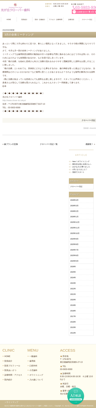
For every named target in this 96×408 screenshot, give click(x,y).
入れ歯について (36, 380)
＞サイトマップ (11, 402)
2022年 (73, 289)
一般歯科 (33, 356)
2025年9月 (74, 239)
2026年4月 (74, 200)
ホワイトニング (36, 375)
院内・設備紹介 (40, 19)
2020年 (73, 300)
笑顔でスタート (78, 172)
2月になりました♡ (79, 169)
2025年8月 (74, 244)
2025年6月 (74, 255)
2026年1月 (74, 217)
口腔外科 (33, 366)
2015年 (73, 327)
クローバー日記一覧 (49, 144)
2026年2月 (74, 211)
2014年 (73, 333)
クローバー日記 (87, 19)
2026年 (73, 267)
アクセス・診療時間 (55, 19)
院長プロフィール (12, 366)
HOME (9, 19)
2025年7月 (74, 250)
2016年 (73, 322)
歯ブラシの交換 (11, 144)
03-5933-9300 (66, 369)
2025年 (73, 272)
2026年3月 (74, 206)
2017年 (73, 316)
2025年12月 (75, 222)
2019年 (73, 305)
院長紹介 (24, 19)
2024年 (73, 278)
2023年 (73, 283)
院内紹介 (8, 380)
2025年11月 (75, 228)
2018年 (73, 311)
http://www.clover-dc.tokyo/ (14, 100)
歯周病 (32, 361)
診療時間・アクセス (13, 375)
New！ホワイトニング (80, 161)
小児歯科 (33, 370)
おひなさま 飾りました (81, 167)
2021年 (73, 294)
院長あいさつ (10, 370)
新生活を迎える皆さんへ (81, 164)
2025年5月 (74, 261)
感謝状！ (89, 144)
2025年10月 (75, 233)
